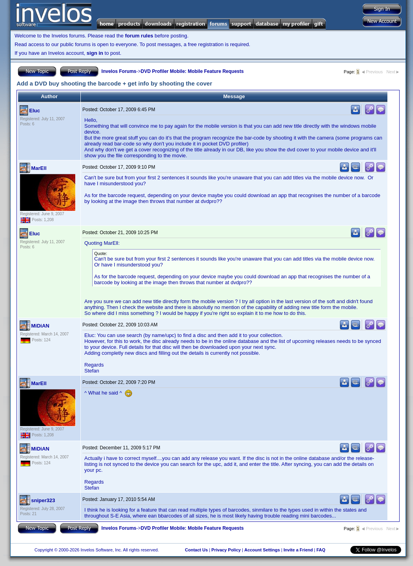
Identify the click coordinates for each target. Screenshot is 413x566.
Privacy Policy (226, 549)
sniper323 (43, 500)
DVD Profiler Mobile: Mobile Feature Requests (192, 71)
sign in (95, 53)
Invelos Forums (118, 71)
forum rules (139, 36)
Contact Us (196, 549)
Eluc (34, 111)
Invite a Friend (298, 549)
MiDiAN (40, 326)
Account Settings (262, 549)
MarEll (39, 168)
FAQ (321, 549)
